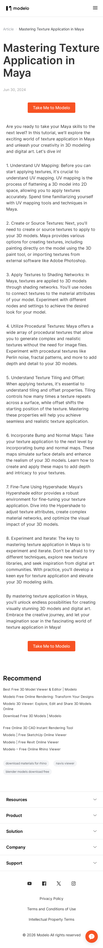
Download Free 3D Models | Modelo (32, 716)
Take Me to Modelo (51, 107)
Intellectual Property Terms (51, 919)
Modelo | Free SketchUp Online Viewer (35, 735)
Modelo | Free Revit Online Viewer (31, 742)
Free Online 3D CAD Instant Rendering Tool (38, 728)
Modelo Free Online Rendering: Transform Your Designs (48, 696)
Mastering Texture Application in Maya (51, 29)
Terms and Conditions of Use (51, 909)
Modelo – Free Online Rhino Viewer (32, 749)
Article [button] (8, 29)
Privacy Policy (51, 898)
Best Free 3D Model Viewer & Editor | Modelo (40, 689)
